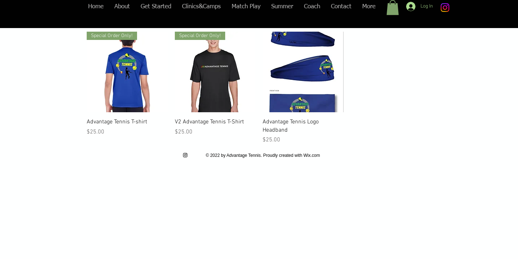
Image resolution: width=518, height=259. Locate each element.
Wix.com (311, 155)
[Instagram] (445, 7)
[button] (392, 7)
